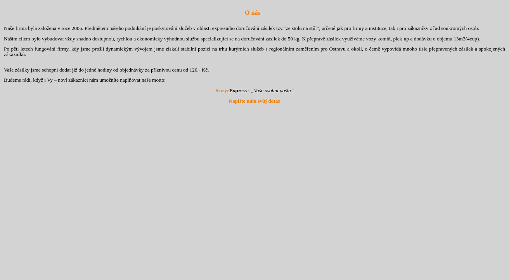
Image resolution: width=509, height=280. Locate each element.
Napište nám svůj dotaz (254, 101)
